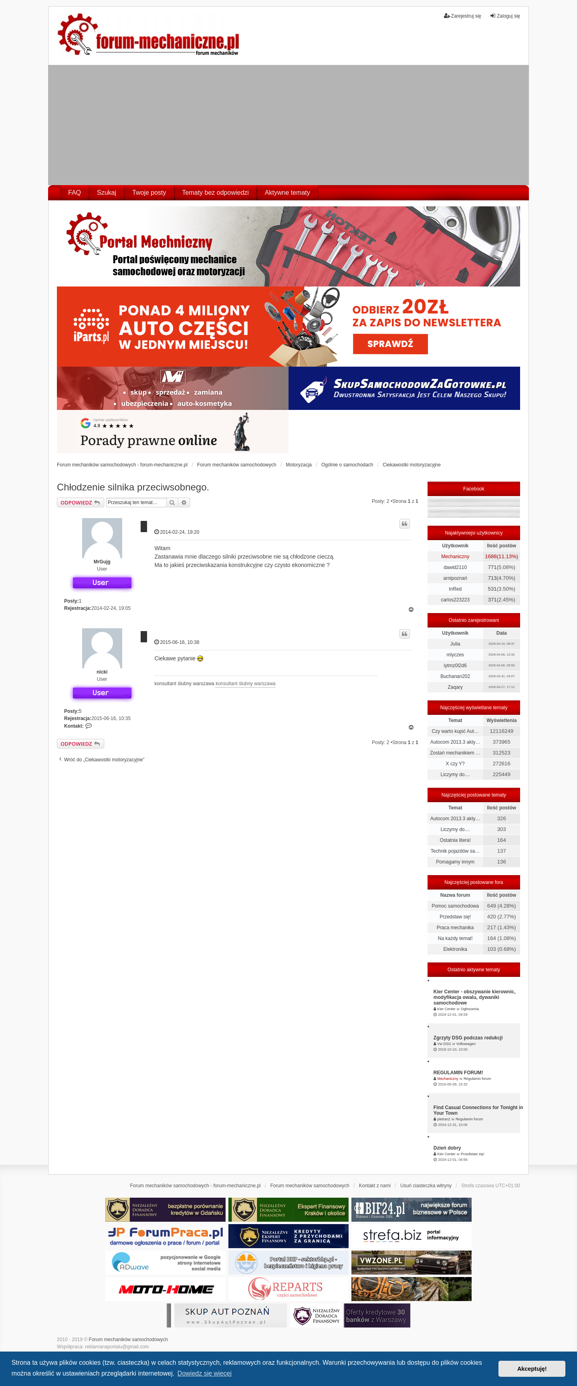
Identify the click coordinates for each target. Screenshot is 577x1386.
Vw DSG (444, 1044)
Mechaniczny (455, 556)
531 (492, 589)
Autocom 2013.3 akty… (455, 742)
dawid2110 (455, 567)
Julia (455, 644)
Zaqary (455, 687)
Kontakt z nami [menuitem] (375, 1185)
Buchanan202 (455, 676)
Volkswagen (466, 1044)
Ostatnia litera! (455, 840)
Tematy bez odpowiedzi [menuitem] (215, 192)
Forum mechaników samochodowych (128, 1339)
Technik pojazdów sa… (455, 851)
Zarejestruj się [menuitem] (462, 16)
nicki (102, 672)
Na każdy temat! (455, 938)
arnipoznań (455, 578)
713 (492, 578)
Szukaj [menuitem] (106, 192)
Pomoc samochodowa (455, 906)
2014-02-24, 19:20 (176, 532)
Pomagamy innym (455, 862)
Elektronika (455, 949)
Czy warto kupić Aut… (455, 731)
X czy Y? (455, 764)
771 (492, 567)
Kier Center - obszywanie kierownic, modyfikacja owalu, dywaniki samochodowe (475, 997)
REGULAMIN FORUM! (458, 1072)
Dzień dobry (447, 1148)
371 (492, 600)
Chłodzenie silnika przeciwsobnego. (133, 487)
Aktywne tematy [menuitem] (287, 192)
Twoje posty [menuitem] (149, 192)
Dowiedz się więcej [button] (205, 1373)
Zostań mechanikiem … (455, 753)
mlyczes (455, 655)
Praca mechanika (455, 927)
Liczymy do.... (455, 774)
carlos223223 (455, 600)
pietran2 (443, 1119)
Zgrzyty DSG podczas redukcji (468, 1038)
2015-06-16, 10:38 (176, 642)
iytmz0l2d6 (455, 665)
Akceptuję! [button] (532, 1369)
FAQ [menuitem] (74, 192)
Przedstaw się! (455, 917)
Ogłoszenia (470, 1009)
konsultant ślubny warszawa (245, 683)
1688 (490, 556)
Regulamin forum (477, 1079)
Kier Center (446, 1009)
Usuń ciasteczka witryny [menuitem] (426, 1185)
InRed (455, 589)
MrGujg (102, 562)
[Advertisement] (288, 125)
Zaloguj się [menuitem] (505, 16)
